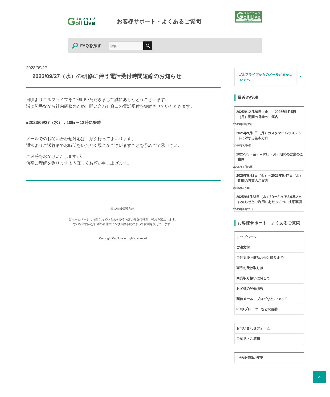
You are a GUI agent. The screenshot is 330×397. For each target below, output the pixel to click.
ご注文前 (243, 247)
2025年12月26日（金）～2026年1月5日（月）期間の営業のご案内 (266, 114)
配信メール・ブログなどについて (261, 299)
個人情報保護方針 (122, 208)
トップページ (246, 237)
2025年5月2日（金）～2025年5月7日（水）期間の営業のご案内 (269, 178)
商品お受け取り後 (249, 268)
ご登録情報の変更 (249, 358)
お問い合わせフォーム (253, 328)
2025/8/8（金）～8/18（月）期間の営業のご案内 (269, 157)
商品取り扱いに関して (253, 278)
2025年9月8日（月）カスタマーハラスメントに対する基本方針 (268, 135)
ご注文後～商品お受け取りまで (259, 257)
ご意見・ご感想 (248, 338)
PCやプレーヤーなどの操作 (257, 309)
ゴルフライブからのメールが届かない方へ (265, 77)
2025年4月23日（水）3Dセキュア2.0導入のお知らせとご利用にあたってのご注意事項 (269, 199)
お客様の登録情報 (249, 288)
